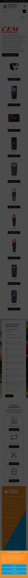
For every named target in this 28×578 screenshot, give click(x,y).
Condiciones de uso (22, 576)
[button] (26, 552)
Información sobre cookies (6, 576)
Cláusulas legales (15, 576)
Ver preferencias (14, 572)
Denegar (14, 569)
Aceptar (14, 565)
